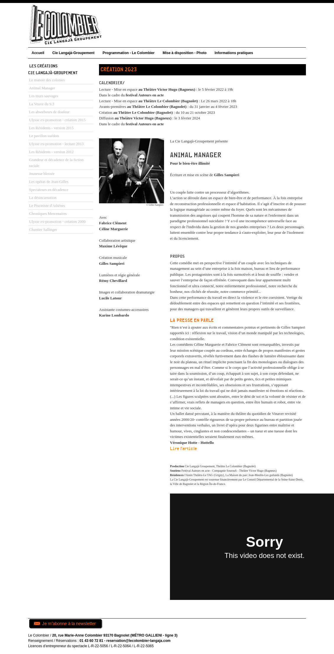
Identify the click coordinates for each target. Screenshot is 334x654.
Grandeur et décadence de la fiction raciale (56, 163)
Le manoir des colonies (47, 80)
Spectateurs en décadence (48, 189)
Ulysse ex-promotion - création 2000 (57, 221)
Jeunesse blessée (41, 173)
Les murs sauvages (43, 96)
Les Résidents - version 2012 (51, 152)
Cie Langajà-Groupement (73, 53)
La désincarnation (42, 197)
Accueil (38, 53)
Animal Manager (42, 88)
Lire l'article (183, 449)
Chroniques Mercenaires (48, 213)
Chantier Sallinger (43, 229)
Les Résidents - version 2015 (51, 128)
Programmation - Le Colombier (129, 53)
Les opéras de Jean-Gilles (48, 181)
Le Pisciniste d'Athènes (47, 205)
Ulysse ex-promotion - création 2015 (57, 120)
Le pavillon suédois (44, 136)
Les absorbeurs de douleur (49, 112)
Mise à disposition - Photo (185, 53)
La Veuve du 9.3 (41, 104)
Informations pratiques (234, 53)
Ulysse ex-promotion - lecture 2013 (56, 144)
